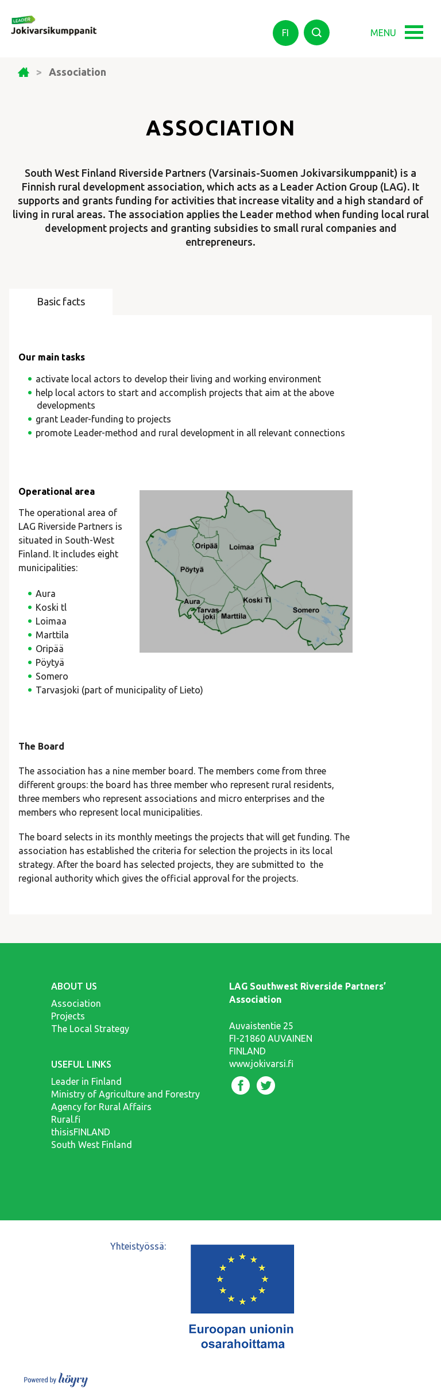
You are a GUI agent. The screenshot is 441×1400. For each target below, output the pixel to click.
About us (74, 986)
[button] (417, 27)
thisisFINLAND (80, 1132)
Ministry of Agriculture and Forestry (125, 1094)
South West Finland (91, 1144)
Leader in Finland (86, 1081)
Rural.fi (65, 1119)
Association (76, 1003)
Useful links (81, 1064)
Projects (68, 1016)
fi (285, 33)
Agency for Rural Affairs (101, 1107)
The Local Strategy (90, 1028)
